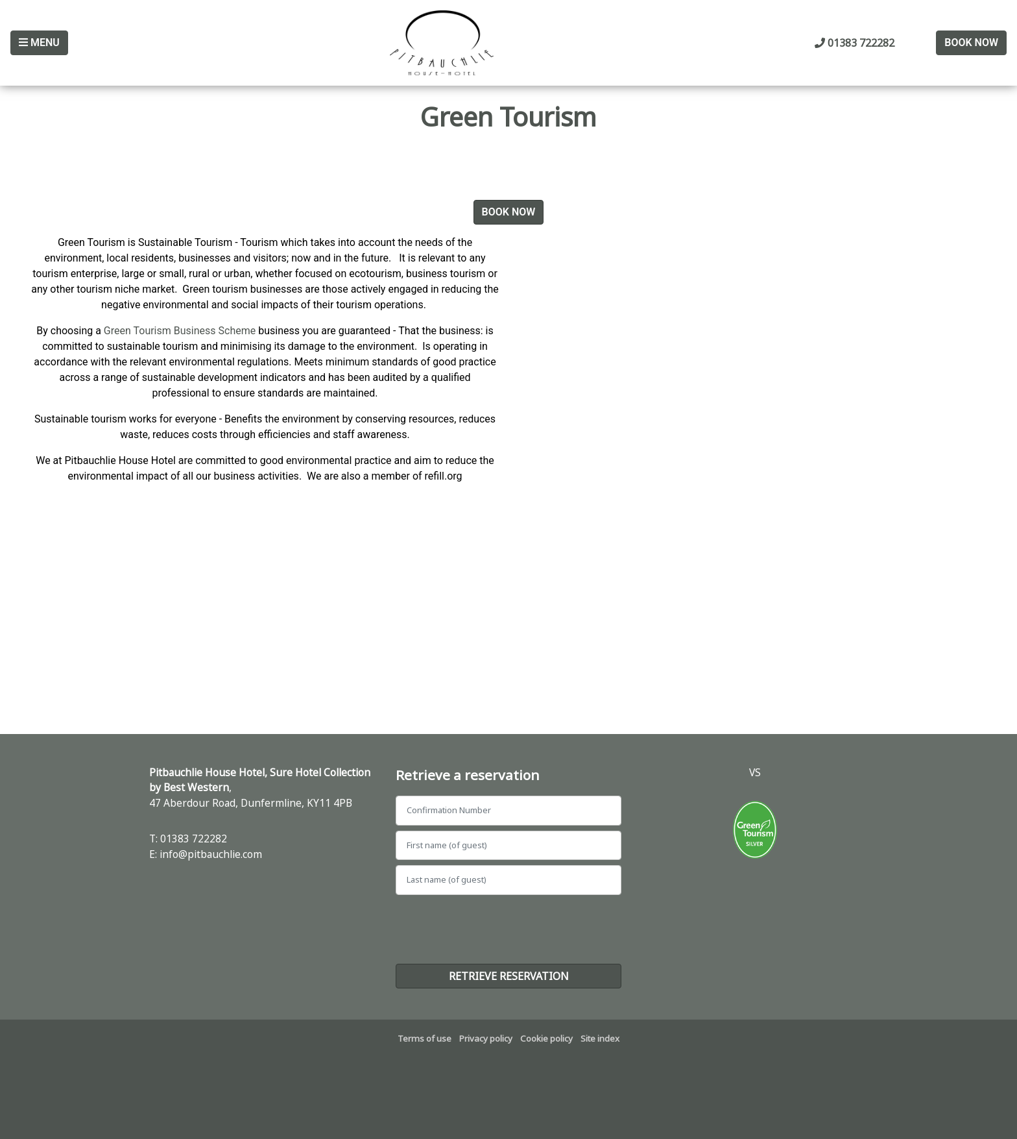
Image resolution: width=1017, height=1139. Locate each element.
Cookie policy (546, 1038)
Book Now (971, 42)
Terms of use (424, 1038)
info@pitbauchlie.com (211, 854)
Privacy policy (485, 1038)
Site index (599, 1038)
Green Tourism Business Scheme (180, 331)
